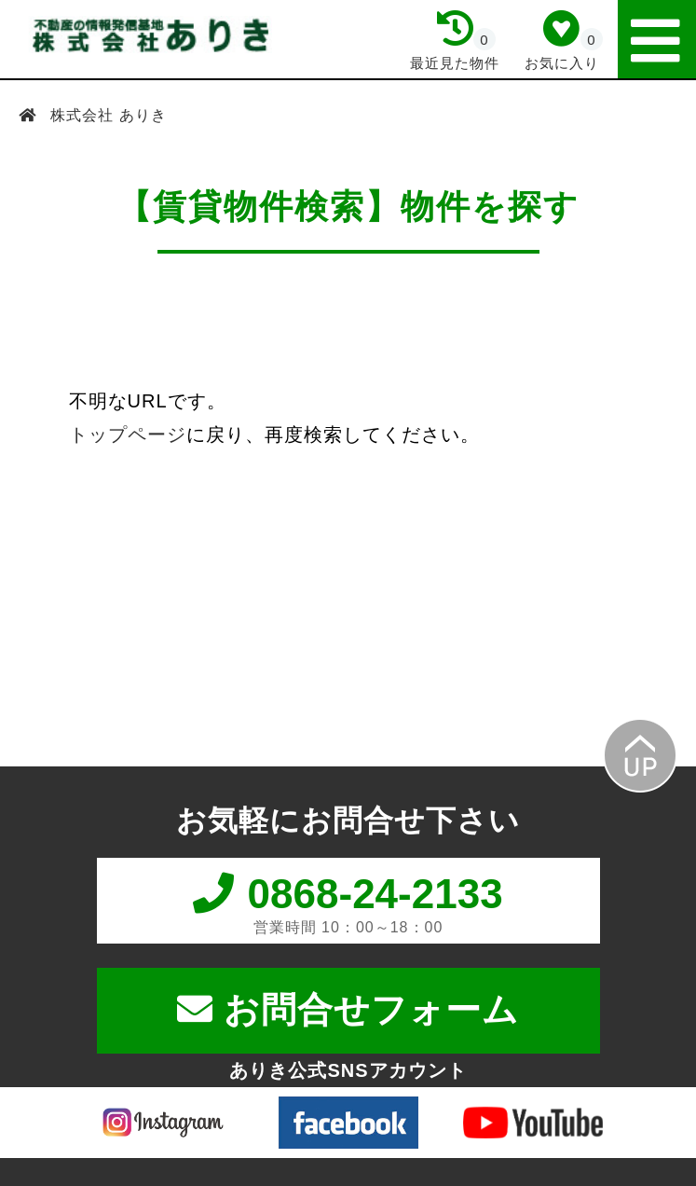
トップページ (127, 434)
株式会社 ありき (106, 115)
